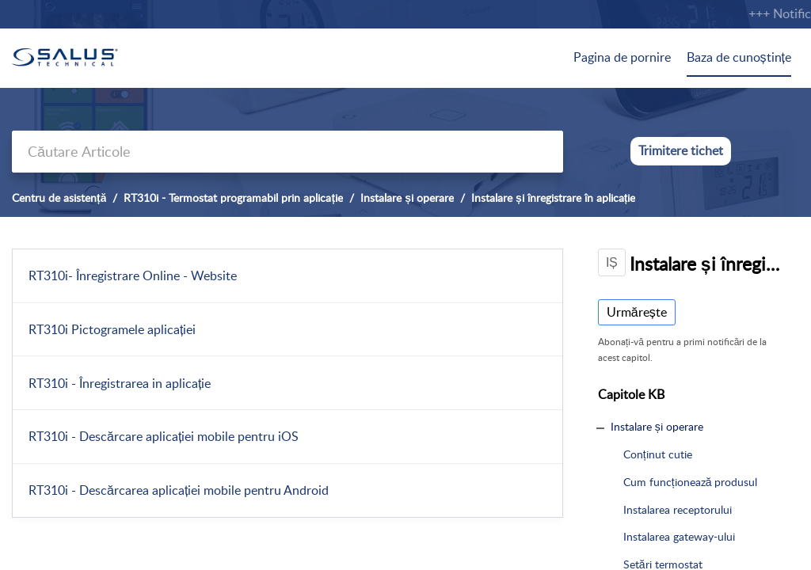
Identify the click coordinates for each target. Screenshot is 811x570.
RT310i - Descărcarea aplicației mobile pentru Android (179, 490)
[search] (287, 152)
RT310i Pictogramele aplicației (112, 329)
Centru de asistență (59, 197)
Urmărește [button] (637, 312)
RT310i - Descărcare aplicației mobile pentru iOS (164, 436)
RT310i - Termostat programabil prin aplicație (233, 197)
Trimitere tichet (680, 150)
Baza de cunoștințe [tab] (739, 57)
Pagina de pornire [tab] (622, 57)
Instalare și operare (407, 197)
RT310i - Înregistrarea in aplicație (120, 383)
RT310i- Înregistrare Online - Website (133, 275)
